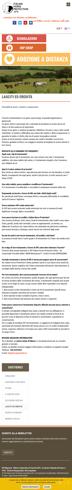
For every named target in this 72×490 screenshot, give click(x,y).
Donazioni (10, 376)
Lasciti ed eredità (13, 406)
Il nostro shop (12, 394)
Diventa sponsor (13, 412)
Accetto (47, 487)
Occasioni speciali (14, 400)
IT (59, 28)
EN (67, 28)
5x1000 (8, 388)
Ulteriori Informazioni (30, 487)
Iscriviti (8, 452)
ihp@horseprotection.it (17, 353)
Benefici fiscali (12, 419)
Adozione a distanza (15, 382)
